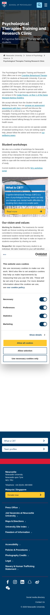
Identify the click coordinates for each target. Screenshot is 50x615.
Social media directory (35, 597)
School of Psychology (34, 56)
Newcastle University (14, 56)
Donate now (13, 494)
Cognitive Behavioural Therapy (34, 75)
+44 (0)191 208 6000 (23, 485)
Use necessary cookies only (25, 358)
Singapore (21, 489)
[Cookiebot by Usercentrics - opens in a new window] (35, 254)
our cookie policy (16, 287)
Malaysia (9, 489)
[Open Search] (39, 5)
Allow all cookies (25, 343)
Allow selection (25, 351)
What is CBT (10, 440)
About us (6, 58)
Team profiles (10, 449)
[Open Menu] (45, 5)
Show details (35, 335)
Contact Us (40, 602)
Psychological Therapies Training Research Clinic (23, 61)
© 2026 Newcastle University (33, 607)
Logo (4, 5)
